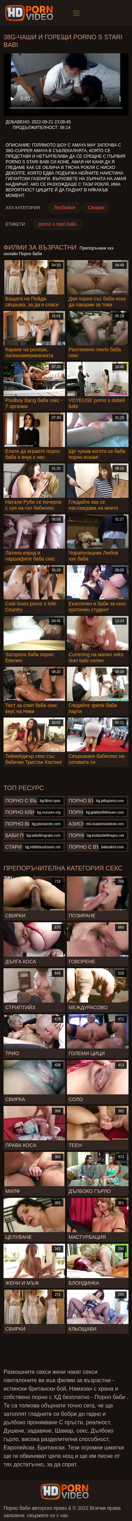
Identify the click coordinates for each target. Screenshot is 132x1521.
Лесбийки (64, 207)
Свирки (96, 207)
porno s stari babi (57, 224)
